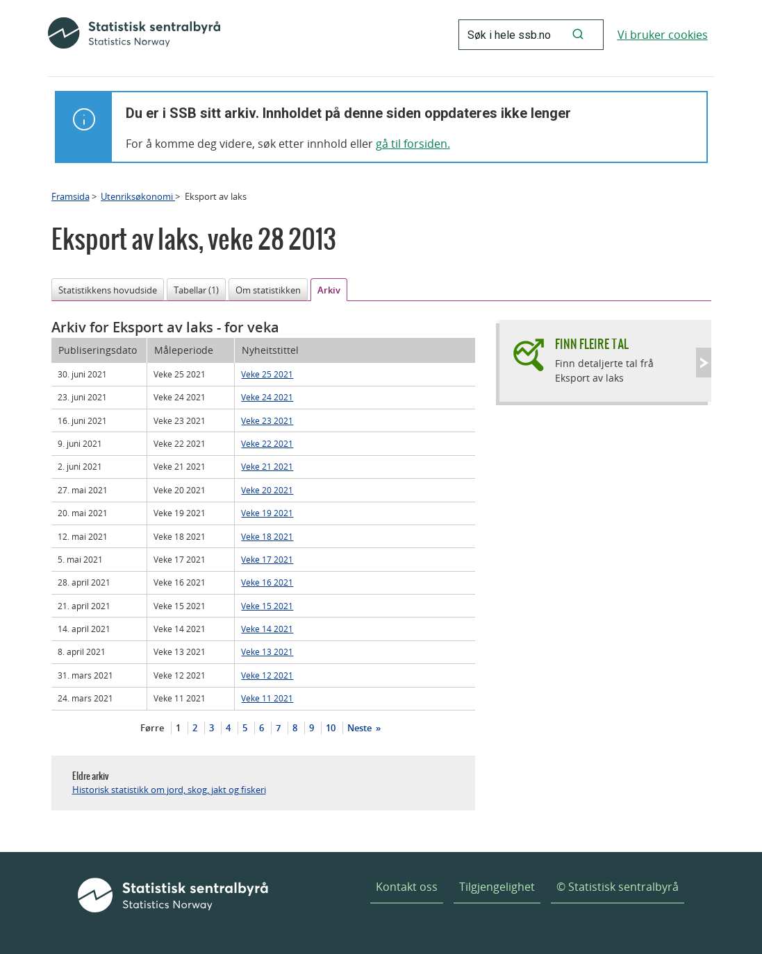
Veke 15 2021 (267, 605)
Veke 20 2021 (267, 489)
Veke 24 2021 (267, 396)
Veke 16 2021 (267, 582)
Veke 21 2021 (267, 466)
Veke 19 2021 (267, 512)
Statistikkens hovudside (107, 290)
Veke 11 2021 (267, 698)
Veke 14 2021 (267, 628)
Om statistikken (268, 290)
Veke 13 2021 (267, 651)
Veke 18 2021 (267, 536)
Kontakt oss (407, 886)
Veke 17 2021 (267, 559)
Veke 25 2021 (267, 374)
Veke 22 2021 (267, 443)
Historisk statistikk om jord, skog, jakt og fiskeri (169, 789)
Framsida (70, 196)
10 (331, 728)
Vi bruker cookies (663, 34)
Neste (360, 728)
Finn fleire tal (592, 343)
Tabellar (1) (196, 290)
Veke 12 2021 (267, 675)
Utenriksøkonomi (138, 196)
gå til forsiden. (413, 143)
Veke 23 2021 (267, 420)
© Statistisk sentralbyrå (617, 886)
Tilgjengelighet (497, 886)
